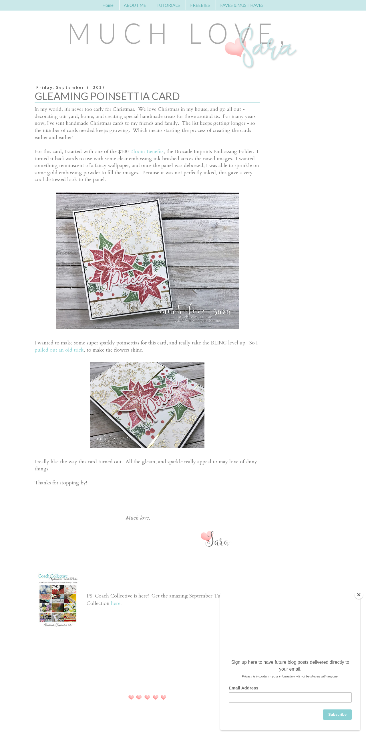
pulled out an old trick (59, 350)
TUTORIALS (168, 5)
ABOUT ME (135, 5)
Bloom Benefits (147, 151)
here (115, 603)
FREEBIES (200, 5)
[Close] (359, 594)
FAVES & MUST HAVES (242, 5)
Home (108, 5)
